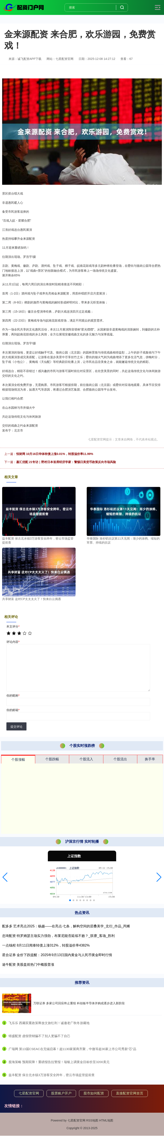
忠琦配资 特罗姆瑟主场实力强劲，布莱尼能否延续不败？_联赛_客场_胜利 (58, 936)
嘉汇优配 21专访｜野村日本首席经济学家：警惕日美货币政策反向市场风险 (66, 462)
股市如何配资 (93, 1093)
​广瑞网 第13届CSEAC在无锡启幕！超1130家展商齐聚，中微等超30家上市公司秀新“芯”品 (72, 1049)
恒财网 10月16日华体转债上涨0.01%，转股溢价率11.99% (54, 454)
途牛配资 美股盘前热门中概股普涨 (28, 964)
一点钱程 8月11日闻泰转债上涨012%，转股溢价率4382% (46, 945)
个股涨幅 (18, 759)
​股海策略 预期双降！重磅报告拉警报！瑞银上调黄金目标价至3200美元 (59, 1062)
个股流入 (86, 759)
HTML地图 (106, 1120)
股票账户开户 (61, 1093)
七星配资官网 (29, 1093)
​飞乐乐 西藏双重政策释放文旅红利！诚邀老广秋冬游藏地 (49, 1023)
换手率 (150, 759)
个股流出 (120, 759)
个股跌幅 (52, 759)
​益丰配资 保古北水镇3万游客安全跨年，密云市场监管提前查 (52, 1075)
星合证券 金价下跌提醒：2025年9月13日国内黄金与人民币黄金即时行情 (57, 955)
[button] (5, 877)
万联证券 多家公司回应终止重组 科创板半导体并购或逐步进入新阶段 (79, 1003)
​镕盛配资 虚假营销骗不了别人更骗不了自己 (39, 1036)
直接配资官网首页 (129, 1093)
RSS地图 (92, 1120)
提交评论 (16, 726)
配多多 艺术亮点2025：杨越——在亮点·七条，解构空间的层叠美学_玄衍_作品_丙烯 (66, 926)
